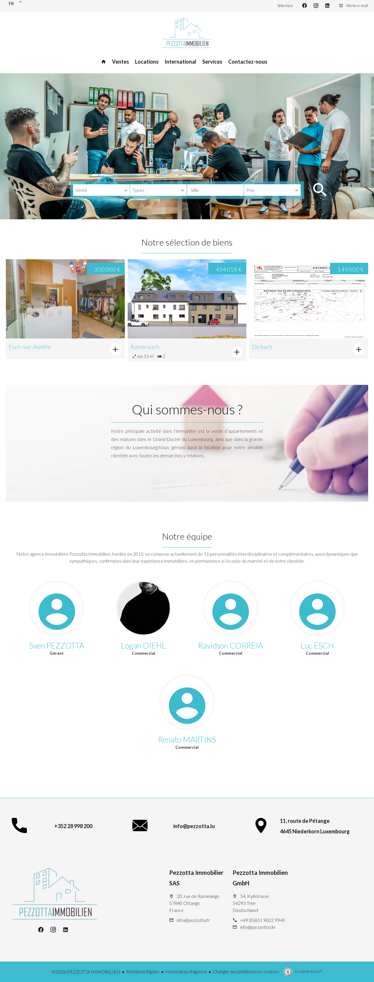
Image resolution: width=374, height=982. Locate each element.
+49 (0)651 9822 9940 (262, 920)
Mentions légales (143, 971)
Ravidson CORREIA (230, 645)
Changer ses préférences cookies (246, 971)
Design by (308, 971)
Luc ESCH (317, 645)
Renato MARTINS (187, 739)
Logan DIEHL (143, 645)
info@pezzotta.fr (193, 920)
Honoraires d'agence (186, 971)
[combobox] (101, 190)
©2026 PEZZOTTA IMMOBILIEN (86, 971)
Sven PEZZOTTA (56, 645)
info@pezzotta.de (258, 927)
